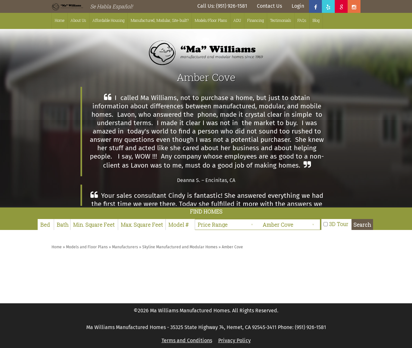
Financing (255, 20)
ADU (237, 20)
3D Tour (338, 224)
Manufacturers (125, 247)
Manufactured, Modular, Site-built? (160, 20)
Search (362, 224)
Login (298, 6)
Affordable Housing (108, 20)
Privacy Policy (234, 340)
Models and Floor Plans (87, 247)
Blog (316, 20)
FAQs (301, 20)
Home (59, 20)
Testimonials (280, 20)
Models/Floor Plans (211, 20)
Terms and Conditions (187, 340)
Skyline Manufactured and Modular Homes (180, 247)
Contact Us (269, 6)
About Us (78, 20)
